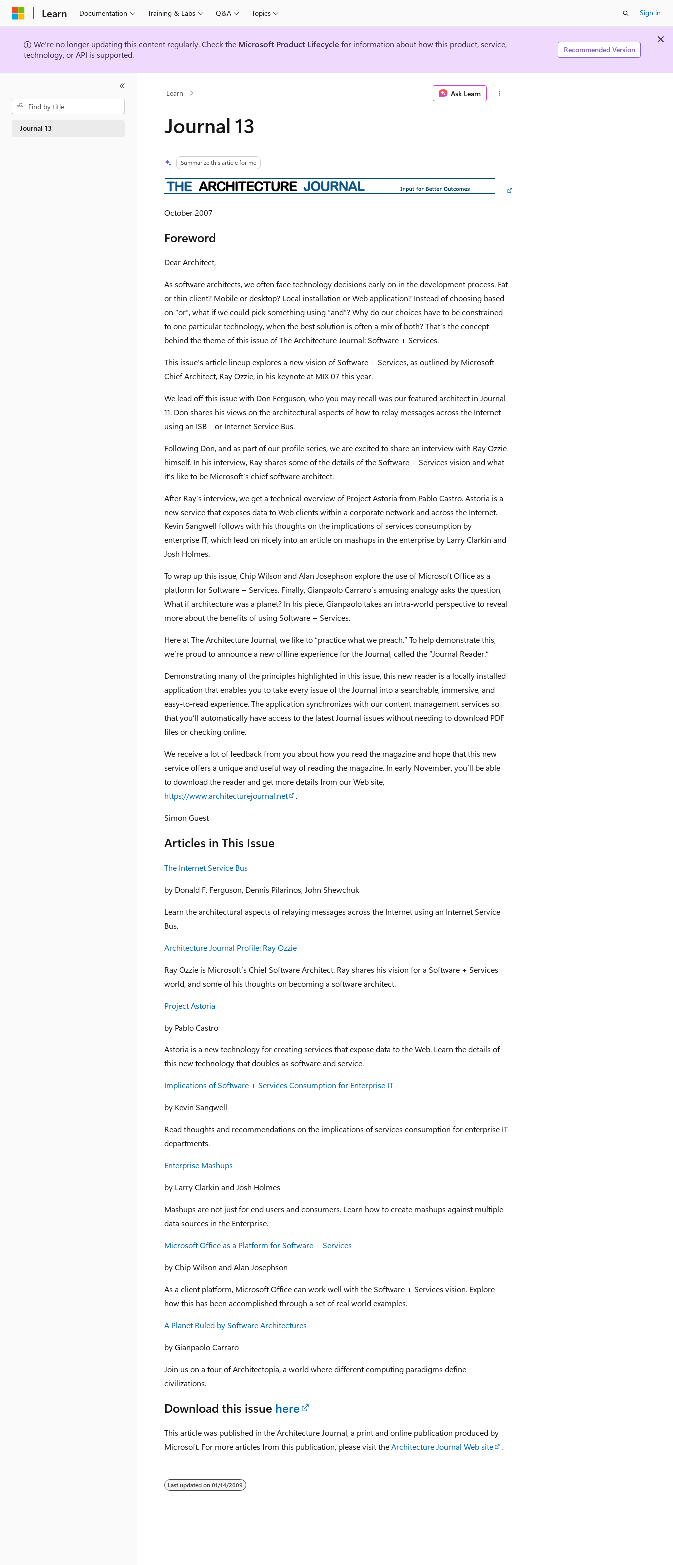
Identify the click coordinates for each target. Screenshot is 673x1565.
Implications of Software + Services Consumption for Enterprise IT (279, 1085)
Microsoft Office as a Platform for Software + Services (258, 1245)
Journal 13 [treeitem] (36, 128)
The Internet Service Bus (206, 867)
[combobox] (68, 107)
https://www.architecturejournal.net (226, 795)
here (288, 1408)
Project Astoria (190, 1005)
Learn (175, 93)
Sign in (650, 12)
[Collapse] (122, 86)
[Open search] (626, 13)
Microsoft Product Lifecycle (289, 44)
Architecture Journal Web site (443, 1446)
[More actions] (499, 93)
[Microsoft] (18, 13)
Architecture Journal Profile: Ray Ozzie (230, 947)
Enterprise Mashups (198, 1165)
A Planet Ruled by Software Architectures (235, 1325)
